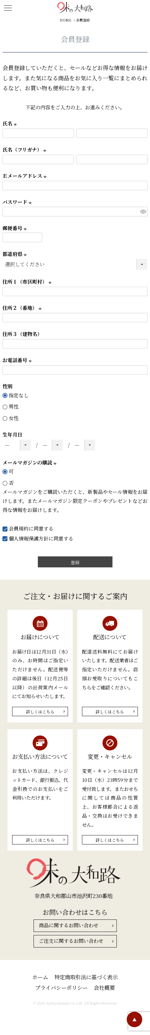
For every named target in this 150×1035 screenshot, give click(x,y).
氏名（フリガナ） (25, 149)
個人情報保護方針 (28, 538)
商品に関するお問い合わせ (68, 925)
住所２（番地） (22, 307)
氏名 (10, 123)
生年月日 (12, 434)
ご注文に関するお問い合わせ (71, 940)
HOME (65, 19)
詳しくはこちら (40, 712)
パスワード (18, 202)
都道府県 (15, 254)
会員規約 (19, 528)
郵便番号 (15, 228)
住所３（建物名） (22, 334)
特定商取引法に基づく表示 (86, 977)
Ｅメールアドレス (25, 175)
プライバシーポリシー (61, 987)
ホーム (40, 977)
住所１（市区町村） (27, 281)
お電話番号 (18, 360)
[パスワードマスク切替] (143, 211)
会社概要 (104, 987)
